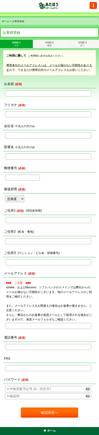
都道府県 (10, 189)
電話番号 (10, 337)
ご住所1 (10, 210)
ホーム (49, 430)
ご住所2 (10, 231)
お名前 (9, 84)
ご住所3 (10, 253)
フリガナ (10, 105)
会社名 (9, 126)
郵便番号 (10, 168)
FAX (7, 358)
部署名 (9, 147)
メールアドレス (15, 273)
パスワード (12, 379)
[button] (93, 5)
